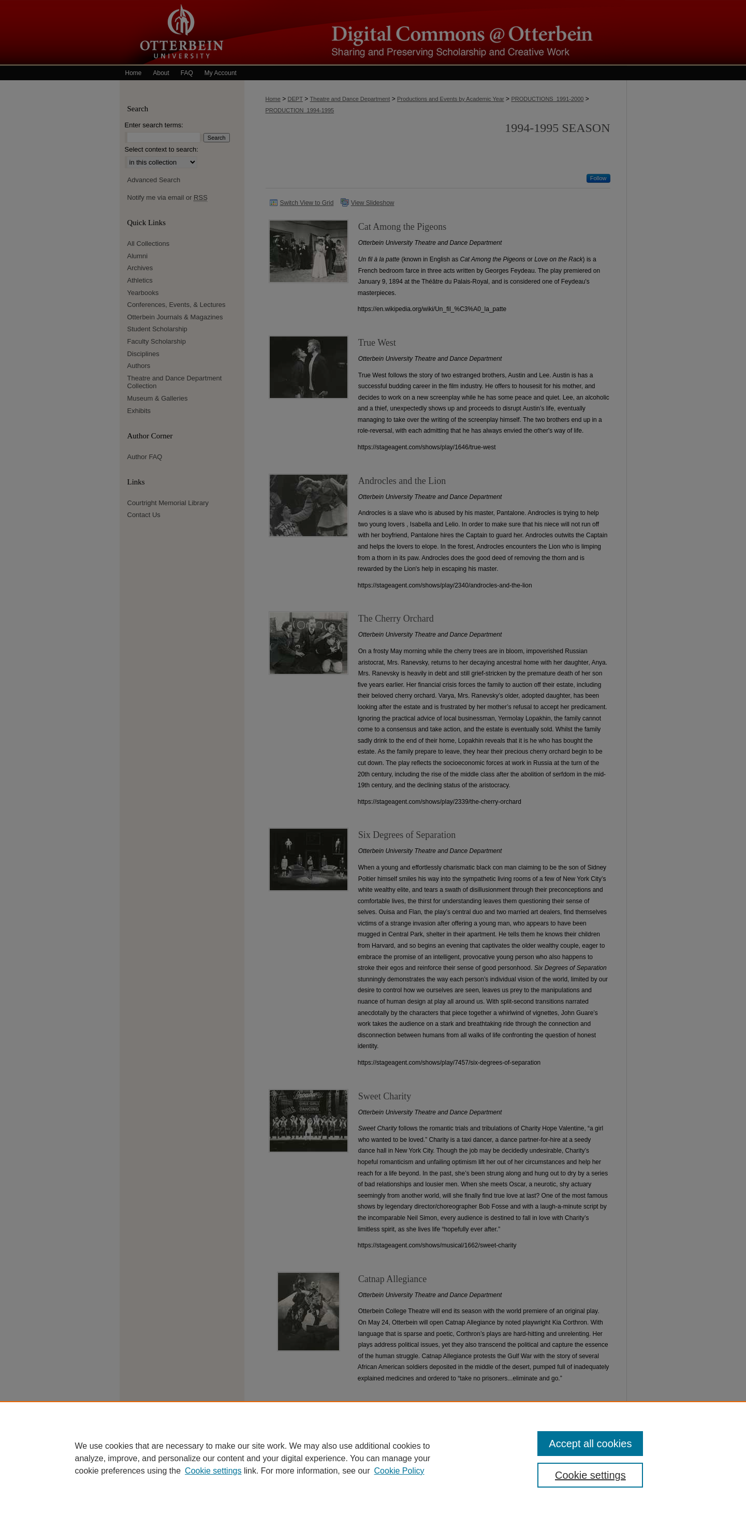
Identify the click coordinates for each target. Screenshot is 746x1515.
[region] (373, 1458)
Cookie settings (213, 1470)
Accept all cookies (590, 1443)
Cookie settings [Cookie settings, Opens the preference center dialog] (590, 1475)
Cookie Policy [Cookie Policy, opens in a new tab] (399, 1470)
